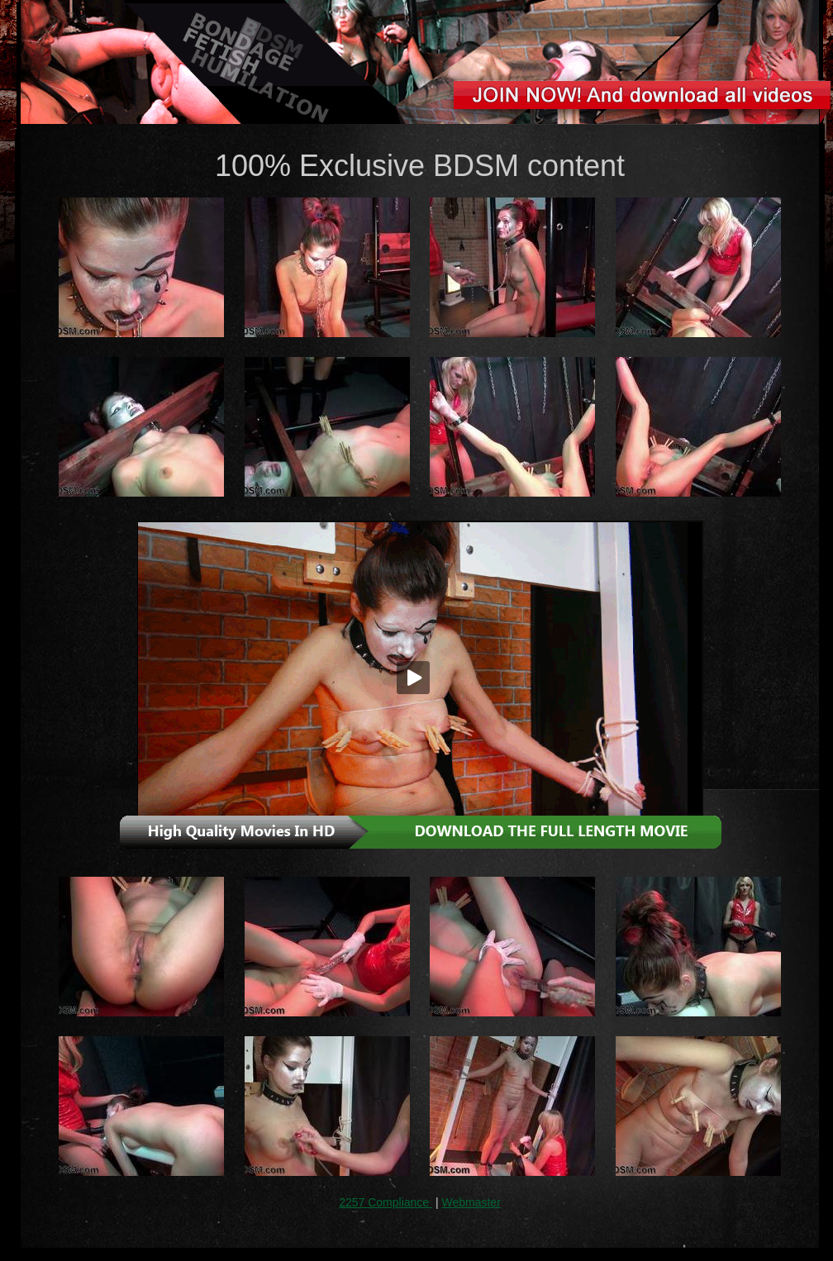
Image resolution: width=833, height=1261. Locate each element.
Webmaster (470, 1202)
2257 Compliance (385, 1202)
